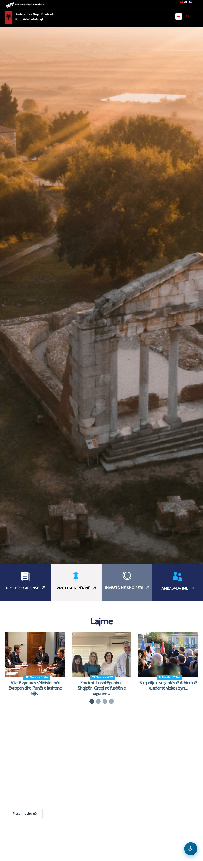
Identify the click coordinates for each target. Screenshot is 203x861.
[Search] (188, 16)
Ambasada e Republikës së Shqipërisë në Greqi (34, 17)
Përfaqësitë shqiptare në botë (29, 4)
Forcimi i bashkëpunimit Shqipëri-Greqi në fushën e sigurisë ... (102, 688)
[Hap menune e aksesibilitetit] (190, 848)
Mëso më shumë (25, 813)
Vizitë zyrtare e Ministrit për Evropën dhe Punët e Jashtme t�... (35, 688)
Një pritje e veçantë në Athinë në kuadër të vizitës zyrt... (168, 685)
